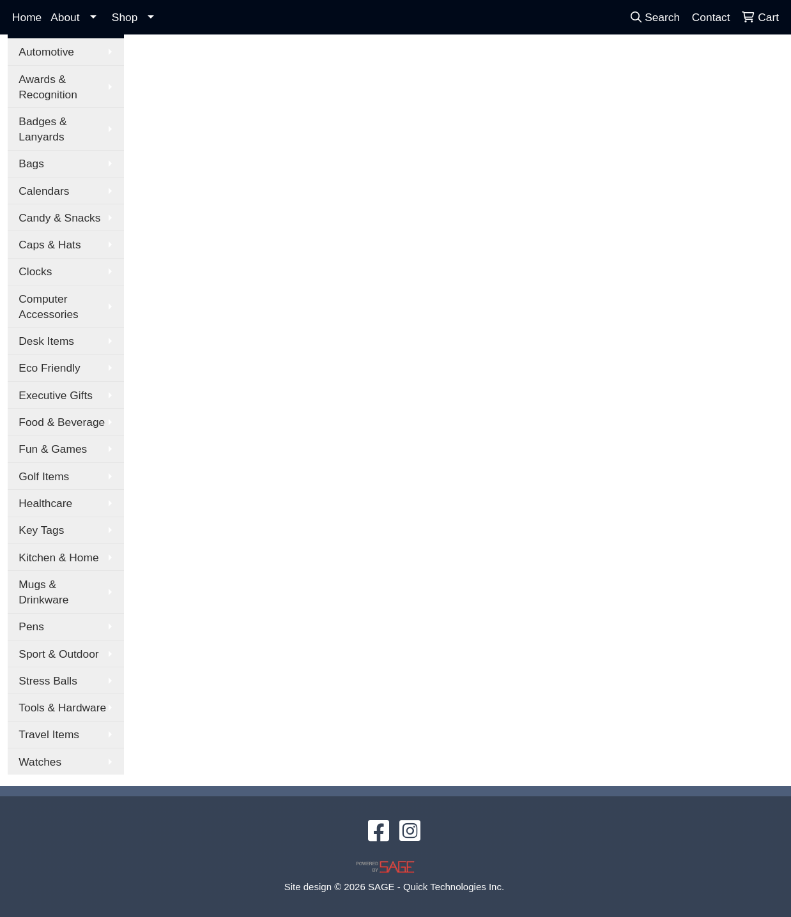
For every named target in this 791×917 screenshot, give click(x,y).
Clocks (35, 271)
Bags (31, 163)
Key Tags (41, 530)
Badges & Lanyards (42, 129)
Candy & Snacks (59, 217)
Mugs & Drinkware (43, 592)
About (64, 17)
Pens (31, 626)
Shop (124, 17)
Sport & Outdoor (58, 654)
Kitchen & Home (58, 557)
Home (27, 17)
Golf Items (44, 476)
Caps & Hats (50, 244)
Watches (40, 761)
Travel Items (49, 734)
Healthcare (45, 503)
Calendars (44, 191)
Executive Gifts (56, 395)
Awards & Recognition (48, 87)
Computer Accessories (48, 306)
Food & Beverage (62, 422)
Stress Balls (48, 680)
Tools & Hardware (62, 707)
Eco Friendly (49, 367)
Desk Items (46, 341)
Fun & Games (53, 449)
